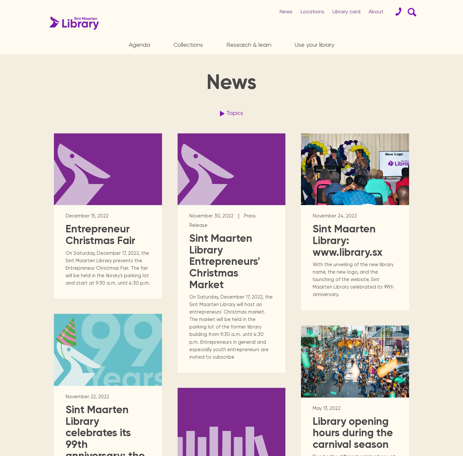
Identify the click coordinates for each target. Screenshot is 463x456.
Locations (312, 11)
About (376, 11)
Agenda (139, 44)
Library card (346, 11)
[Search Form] (411, 12)
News (286, 11)
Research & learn (248, 44)
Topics (230, 113)
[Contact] (396, 12)
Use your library (314, 44)
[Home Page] (72, 23)
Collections (188, 44)
